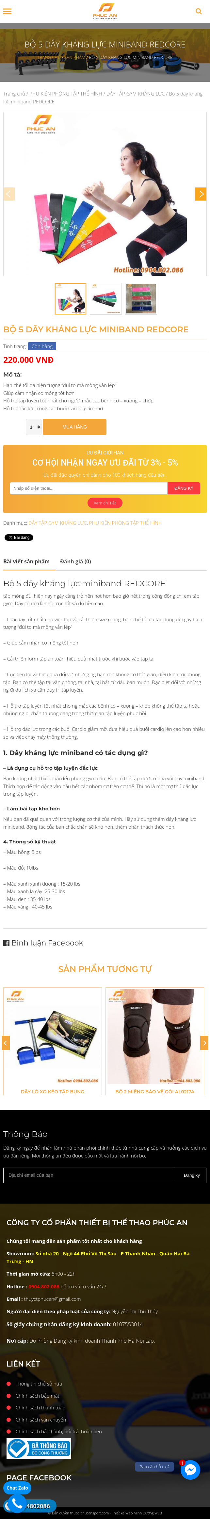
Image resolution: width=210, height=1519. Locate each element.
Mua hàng (74, 427)
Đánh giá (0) (75, 561)
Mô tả (26, 561)
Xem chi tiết (105, 503)
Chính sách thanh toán (40, 1407)
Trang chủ (14, 93)
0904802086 (33, 1506)
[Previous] (6, 1043)
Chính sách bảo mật (37, 1395)
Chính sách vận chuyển (41, 1419)
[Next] (200, 194)
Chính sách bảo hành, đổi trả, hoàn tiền (59, 1431)
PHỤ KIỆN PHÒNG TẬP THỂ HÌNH (65, 93)
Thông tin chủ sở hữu (39, 1383)
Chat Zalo (17, 1488)
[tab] (29, 562)
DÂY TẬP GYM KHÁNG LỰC (135, 93)
